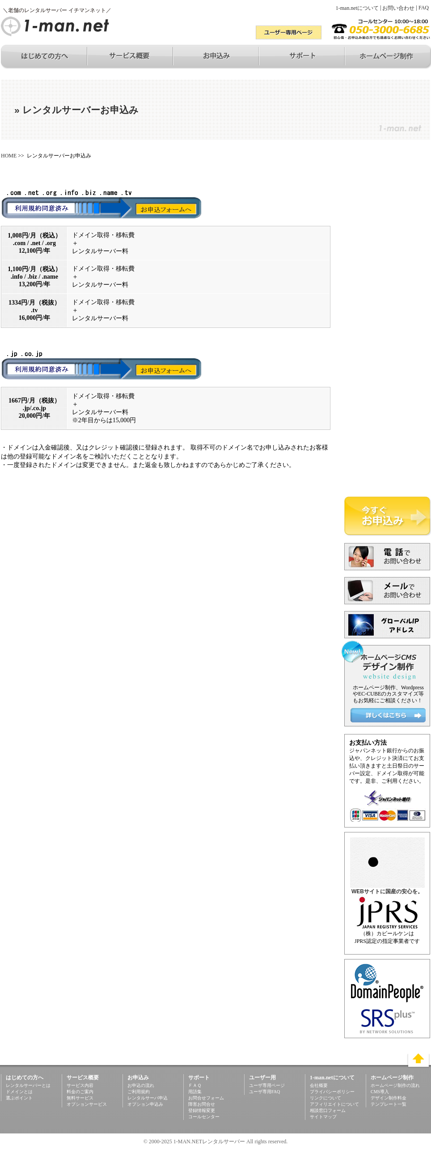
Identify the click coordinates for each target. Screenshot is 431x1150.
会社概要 (319, 1085)
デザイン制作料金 (388, 1097)
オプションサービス (87, 1104)
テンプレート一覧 (388, 1104)
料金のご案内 (80, 1091)
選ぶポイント (19, 1097)
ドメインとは (19, 1091)
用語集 (195, 1091)
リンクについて (325, 1097)
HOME (9, 156)
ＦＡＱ (194, 1085)
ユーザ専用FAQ (264, 1091)
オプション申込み (145, 1104)
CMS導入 (380, 1091)
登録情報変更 (201, 1110)
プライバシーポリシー (332, 1091)
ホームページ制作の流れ (395, 1085)
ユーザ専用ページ (267, 1085)
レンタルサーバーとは (28, 1085)
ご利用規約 (138, 1091)
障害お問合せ (201, 1104)
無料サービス (80, 1097)
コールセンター (204, 1116)
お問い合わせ (398, 8)
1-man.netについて (357, 8)
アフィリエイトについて (334, 1104)
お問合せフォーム (206, 1097)
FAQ (423, 7)
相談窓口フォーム (328, 1110)
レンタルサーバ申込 (147, 1097)
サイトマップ (323, 1116)
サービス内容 (80, 1085)
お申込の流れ (140, 1085)
